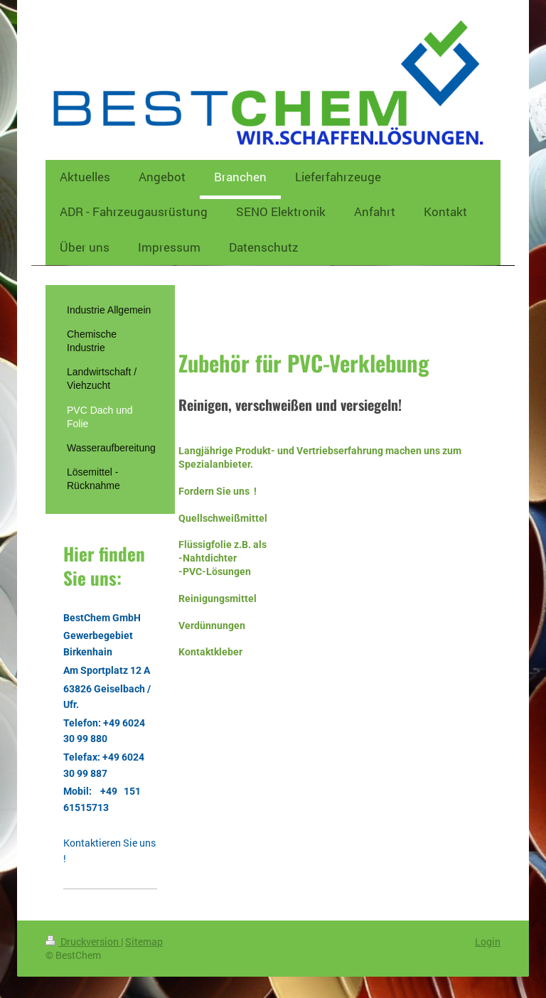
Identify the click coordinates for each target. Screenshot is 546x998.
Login (487, 941)
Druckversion (83, 941)
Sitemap (144, 941)
